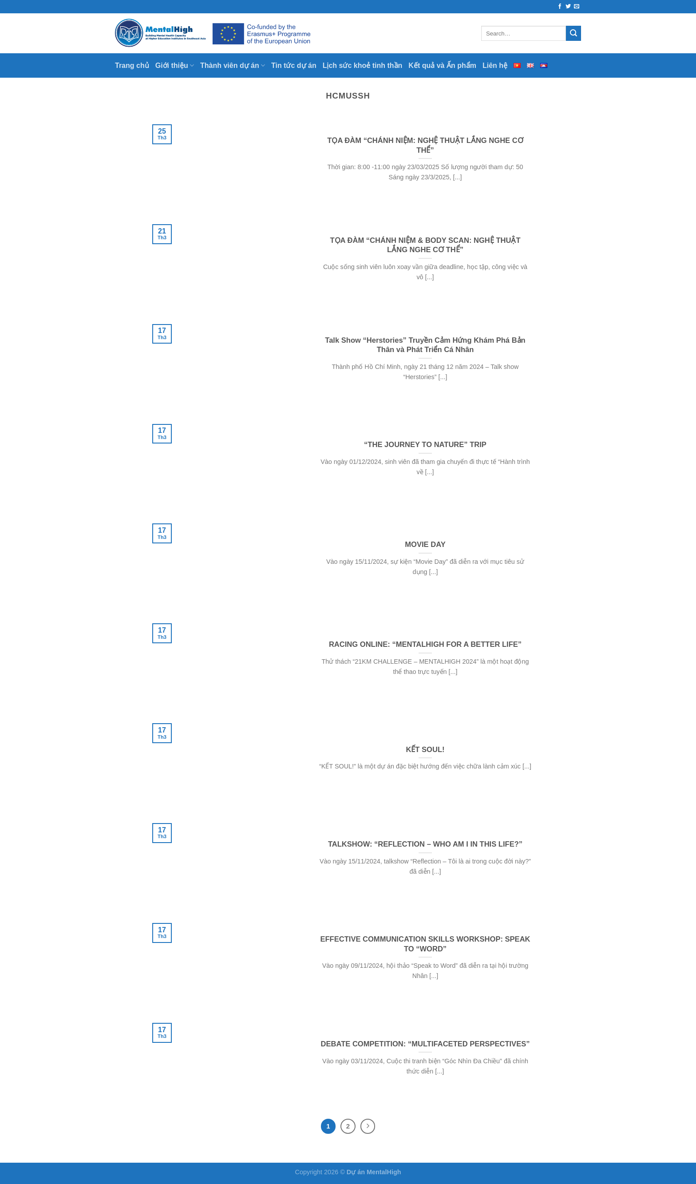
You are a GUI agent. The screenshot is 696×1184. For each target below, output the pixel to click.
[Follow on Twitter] (568, 7)
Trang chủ (132, 65)
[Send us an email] (576, 7)
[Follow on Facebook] (559, 7)
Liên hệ (494, 65)
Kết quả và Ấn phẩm (442, 65)
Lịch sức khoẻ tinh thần (363, 65)
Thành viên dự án (232, 65)
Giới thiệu (174, 65)
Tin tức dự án (293, 65)
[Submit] (573, 33)
